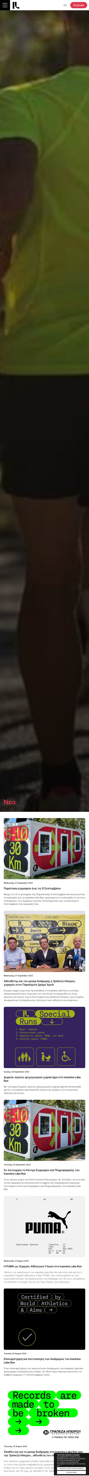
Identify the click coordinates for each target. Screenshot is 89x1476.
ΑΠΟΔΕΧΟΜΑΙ (71, 1472)
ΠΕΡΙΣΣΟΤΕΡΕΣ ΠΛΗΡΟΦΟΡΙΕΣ (71, 1468)
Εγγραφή (78, 5)
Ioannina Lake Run (16, 5)
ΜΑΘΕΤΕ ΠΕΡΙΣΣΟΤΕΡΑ (44, 862)
